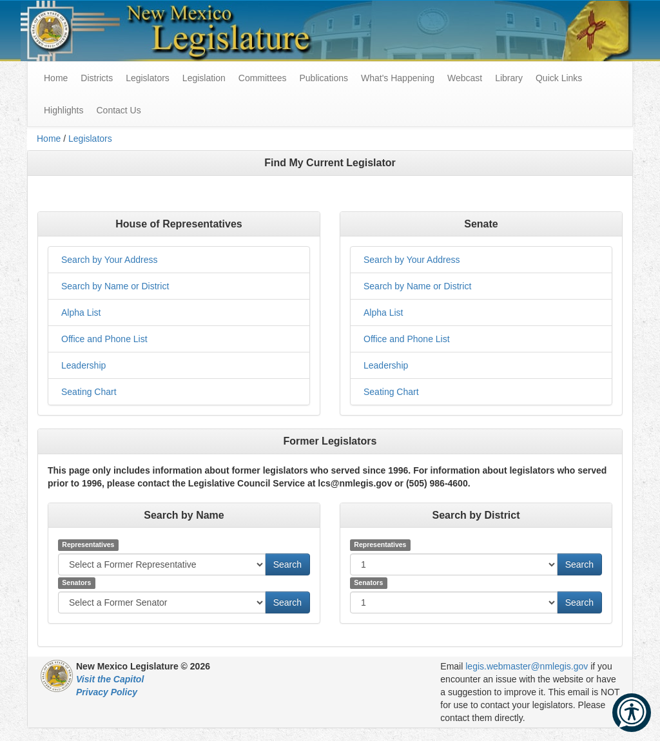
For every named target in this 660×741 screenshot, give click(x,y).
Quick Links (559, 78)
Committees (262, 78)
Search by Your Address (109, 260)
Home (49, 138)
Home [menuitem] (56, 78)
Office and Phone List (104, 339)
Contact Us (118, 110)
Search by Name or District (115, 286)
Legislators (148, 78)
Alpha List (81, 312)
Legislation (204, 78)
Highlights (63, 110)
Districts (97, 78)
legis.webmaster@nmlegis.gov (526, 666)
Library (509, 78)
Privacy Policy (106, 692)
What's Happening (397, 78)
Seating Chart (89, 392)
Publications (323, 78)
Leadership (83, 365)
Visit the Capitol (110, 679)
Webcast (464, 78)
